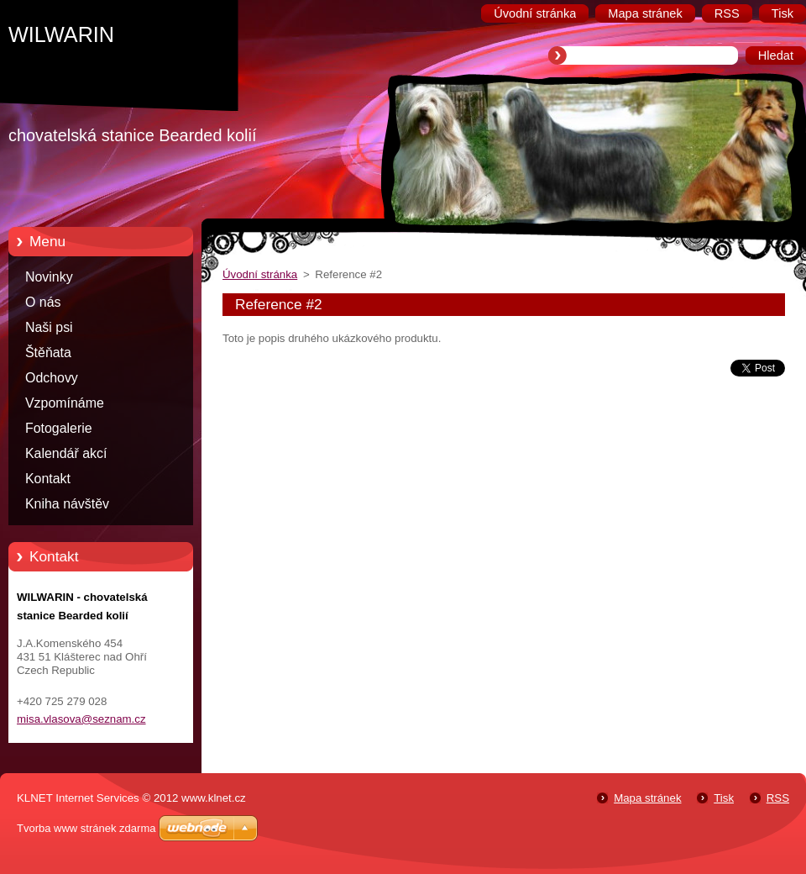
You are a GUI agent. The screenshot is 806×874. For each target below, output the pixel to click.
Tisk (724, 798)
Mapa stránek (647, 798)
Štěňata (48, 352)
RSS (778, 798)
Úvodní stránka (259, 274)
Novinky (49, 277)
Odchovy (51, 378)
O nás (42, 302)
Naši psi (49, 327)
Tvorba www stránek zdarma (86, 828)
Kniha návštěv (67, 504)
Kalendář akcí (66, 453)
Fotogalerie (58, 428)
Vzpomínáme (64, 403)
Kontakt (48, 478)
